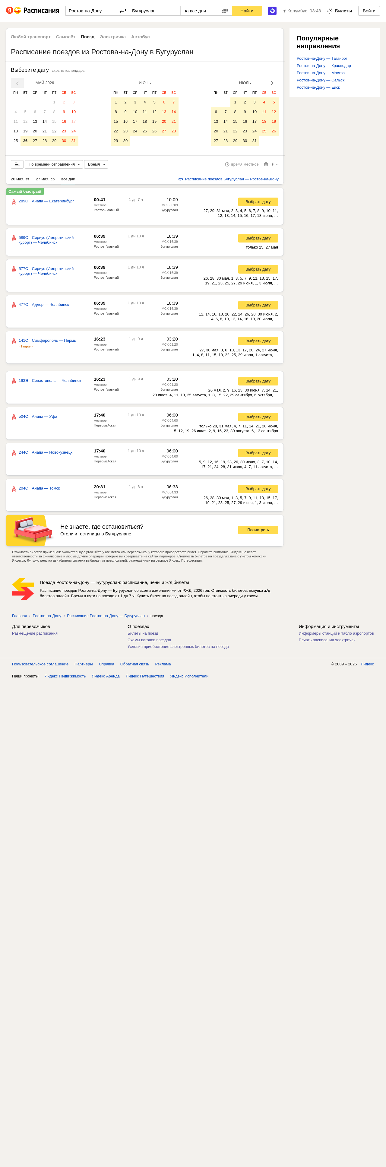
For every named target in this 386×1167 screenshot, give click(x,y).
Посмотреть (258, 534)
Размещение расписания (35, 638)
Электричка (113, 36)
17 (73, 121)
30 (64, 140)
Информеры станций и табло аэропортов (336, 638)
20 (35, 131)
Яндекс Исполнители (189, 680)
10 (73, 111)
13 (35, 121)
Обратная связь (134, 668)
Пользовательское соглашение (40, 668)
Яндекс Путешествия (145, 680)
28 (45, 140)
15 (54, 121)
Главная (19, 620)
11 (16, 121)
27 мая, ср (45, 183)
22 (54, 131)
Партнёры (83, 668)
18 (16, 131)
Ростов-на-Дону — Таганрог (322, 58)
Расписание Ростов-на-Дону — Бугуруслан (106, 620)
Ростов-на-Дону (47, 620)
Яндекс (367, 668)
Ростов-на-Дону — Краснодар (324, 65)
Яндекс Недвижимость (65, 680)
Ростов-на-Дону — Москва (321, 73)
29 (54, 140)
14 (45, 121)
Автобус (140, 36)
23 (64, 131)
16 (64, 121)
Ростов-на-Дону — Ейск (318, 87)
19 (25, 131)
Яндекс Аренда (106, 680)
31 (73, 140)
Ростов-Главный (106, 214)
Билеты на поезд (143, 638)
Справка (106, 668)
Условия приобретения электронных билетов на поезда (178, 651)
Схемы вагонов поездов (149, 644)
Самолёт (65, 36)
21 (45, 131)
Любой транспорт (31, 36)
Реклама (163, 668)
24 (73, 131)
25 (16, 140)
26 (25, 140)
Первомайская (105, 430)
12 (25, 121)
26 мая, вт (20, 183)
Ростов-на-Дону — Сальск (320, 80)
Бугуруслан (169, 214)
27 (35, 140)
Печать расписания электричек (327, 644)
